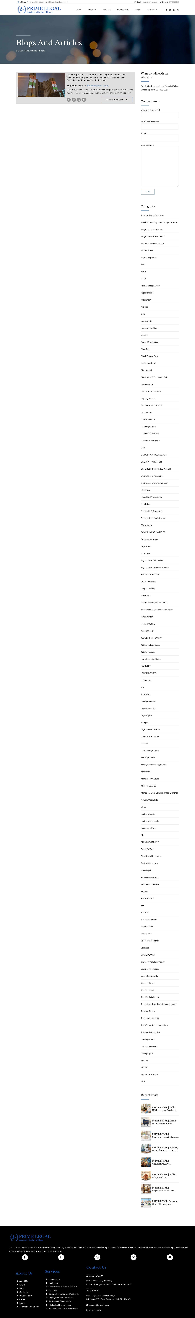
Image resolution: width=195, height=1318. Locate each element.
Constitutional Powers (151, 391)
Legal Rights (146, 715)
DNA (143, 447)
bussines (145, 335)
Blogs (137, 9)
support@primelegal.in (98, 1305)
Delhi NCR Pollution (150, 433)
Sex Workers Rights (150, 940)
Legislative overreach (150, 729)
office (143, 807)
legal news (145, 694)
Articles (144, 307)
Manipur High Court (150, 778)
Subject (160, 136)
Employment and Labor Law (60, 1297)
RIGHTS (144, 891)
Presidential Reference (151, 856)
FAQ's (22, 1284)
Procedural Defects (150, 877)
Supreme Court (147, 983)
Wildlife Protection (149, 1074)
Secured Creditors (149, 919)
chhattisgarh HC (148, 363)
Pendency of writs (149, 828)
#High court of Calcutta (151, 229)
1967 (143, 264)
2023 (143, 278)
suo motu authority (149, 976)
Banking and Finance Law (59, 1301)
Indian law (145, 595)
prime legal (146, 870)
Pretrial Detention (149, 863)
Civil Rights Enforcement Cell (154, 377)
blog (143, 314)
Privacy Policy (25, 1295)
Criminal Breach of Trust (152, 405)
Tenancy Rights (148, 1011)
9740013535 (94, 1310)
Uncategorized (147, 1039)
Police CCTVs (147, 849)
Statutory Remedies (150, 969)
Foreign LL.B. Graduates (151, 511)
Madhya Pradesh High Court (153, 764)
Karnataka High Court (151, 659)
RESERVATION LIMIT (151, 884)
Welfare (144, 1060)
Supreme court (147, 990)
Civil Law (52, 1290)
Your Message (160, 165)
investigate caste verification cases (157, 609)
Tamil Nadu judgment (150, 997)
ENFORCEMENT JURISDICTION (156, 469)
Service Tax (146, 933)
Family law (145, 504)
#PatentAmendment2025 (152, 243)
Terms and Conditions (29, 1306)
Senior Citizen (147, 926)
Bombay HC (146, 321)
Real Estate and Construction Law (63, 1308)
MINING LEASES (148, 785)
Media (22, 1303)
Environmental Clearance (152, 476)
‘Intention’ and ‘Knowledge (153, 215)
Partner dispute (148, 814)
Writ (143, 1081)
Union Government (149, 1046)
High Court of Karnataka (152, 560)
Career (22, 1299)
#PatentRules (147, 250)
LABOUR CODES (148, 673)
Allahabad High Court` (151, 285)
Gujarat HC (146, 546)
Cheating (145, 349)
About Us (92, 9)
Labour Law (146, 680)
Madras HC (146, 771)
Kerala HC (145, 666)
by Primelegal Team (98, 85)
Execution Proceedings (151, 497)
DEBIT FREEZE (148, 419)
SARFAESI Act (147, 898)
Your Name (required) (160, 113)
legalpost (145, 722)
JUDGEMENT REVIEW (151, 638)
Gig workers (146, 525)
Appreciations (147, 292)
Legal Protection (148, 708)
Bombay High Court (150, 328)
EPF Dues (145, 490)
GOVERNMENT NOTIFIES (153, 532)
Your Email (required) (160, 124)
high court (145, 553)
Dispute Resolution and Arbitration (64, 1294)
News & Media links (149, 800)
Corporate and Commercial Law (62, 1286)
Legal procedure (148, 701)
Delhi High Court (148, 426)
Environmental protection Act (154, 483)
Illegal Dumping (148, 588)
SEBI (143, 905)
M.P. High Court (148, 757)
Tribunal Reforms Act (150, 1032)
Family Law (53, 1283)
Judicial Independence (150, 645)
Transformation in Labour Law (154, 1025)
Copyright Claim (148, 398)
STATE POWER (148, 955)
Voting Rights (147, 1053)
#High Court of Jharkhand (152, 236)
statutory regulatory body (153, 962)
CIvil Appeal (146, 370)
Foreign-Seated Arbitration (153, 518)
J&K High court (147, 631)
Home (78, 9)
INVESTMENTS (148, 623)
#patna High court (149, 257)
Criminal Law (54, 1279)
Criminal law (146, 412)
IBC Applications (148, 581)
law (142, 687)
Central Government (150, 342)
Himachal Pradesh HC (150, 574)
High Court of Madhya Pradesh (155, 567)
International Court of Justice (154, 602)
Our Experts (122, 9)
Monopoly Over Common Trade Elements (159, 793)
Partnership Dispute (150, 821)
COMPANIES (147, 384)
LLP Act (144, 743)
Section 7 (145, 912)
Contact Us (152, 9)
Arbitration (146, 300)
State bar (145, 947)
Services (106, 9)
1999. (143, 271)
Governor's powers (149, 539)
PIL (142, 835)
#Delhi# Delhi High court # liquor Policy (159, 222)
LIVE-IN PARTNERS (150, 736)
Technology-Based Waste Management (158, 1004)
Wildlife (144, 1067)
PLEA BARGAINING (150, 842)
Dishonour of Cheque (150, 440)
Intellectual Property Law (60, 1305)
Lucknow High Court (150, 750)
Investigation (147, 616)
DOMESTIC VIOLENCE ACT (154, 454)
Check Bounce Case (149, 356)
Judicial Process (148, 652)
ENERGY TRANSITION (151, 462)
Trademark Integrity (150, 1018)
